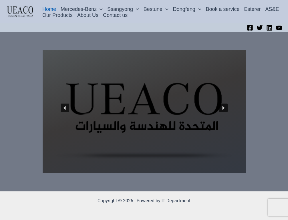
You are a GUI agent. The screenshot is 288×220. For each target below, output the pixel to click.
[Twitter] (260, 28)
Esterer (252, 9)
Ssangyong (123, 9)
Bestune (156, 9)
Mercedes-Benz (82, 9)
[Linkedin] (269, 28)
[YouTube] (279, 28)
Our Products (57, 15)
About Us (87, 15)
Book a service (222, 9)
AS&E (272, 9)
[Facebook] (250, 28)
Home (49, 9)
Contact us (115, 15)
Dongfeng (187, 9)
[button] (100, 9)
